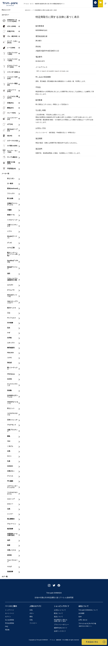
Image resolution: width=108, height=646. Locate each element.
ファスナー (33, 623)
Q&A (80, 616)
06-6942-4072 (40, 61)
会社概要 (81, 613)
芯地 (31, 620)
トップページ (9, 610)
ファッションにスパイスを (87, 625)
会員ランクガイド (60, 631)
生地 (31, 610)
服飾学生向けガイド (60, 628)
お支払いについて (60, 610)
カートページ (9, 613)
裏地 (31, 616)
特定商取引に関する (60, 620)
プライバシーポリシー (61, 624)
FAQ (6, 626)
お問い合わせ (82, 620)
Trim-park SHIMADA (88, 610)
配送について (58, 613)
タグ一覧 (5, 576)
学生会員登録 (9, 623)
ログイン (8, 616)
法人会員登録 (9, 620)
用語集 (7, 629)
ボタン (32, 613)
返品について (58, 616)
